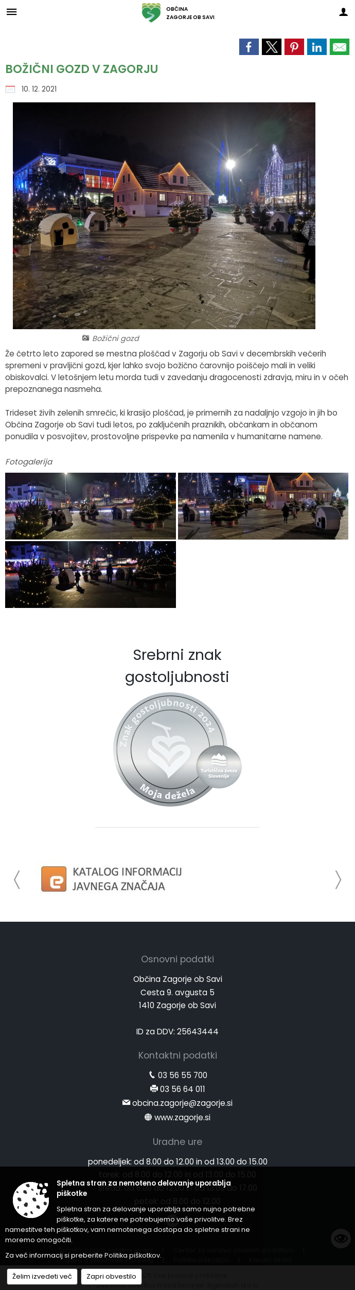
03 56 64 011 (182, 1089)
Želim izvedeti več (42, 1276)
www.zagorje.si (182, 1117)
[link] (249, 47)
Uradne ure (177, 1142)
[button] (17, 879)
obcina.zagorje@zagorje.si (182, 1103)
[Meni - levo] (11, 11)
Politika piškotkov (132, 1255)
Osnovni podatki (177, 959)
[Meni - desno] (343, 11)
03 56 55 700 (182, 1075)
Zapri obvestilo (111, 1276)
